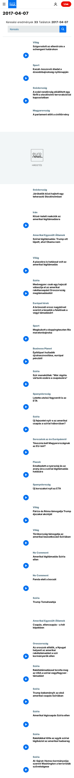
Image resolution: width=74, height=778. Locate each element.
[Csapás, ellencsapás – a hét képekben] (52, 630)
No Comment (41, 552)
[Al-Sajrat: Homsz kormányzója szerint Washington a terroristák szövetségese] (52, 767)
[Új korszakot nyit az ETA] (52, 494)
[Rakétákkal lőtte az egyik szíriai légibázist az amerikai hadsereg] (52, 744)
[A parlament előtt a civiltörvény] (52, 120)
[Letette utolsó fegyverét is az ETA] (52, 403)
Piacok (37, 461)
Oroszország (40, 643)
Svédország (40, 87)
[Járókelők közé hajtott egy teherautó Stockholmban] (52, 199)
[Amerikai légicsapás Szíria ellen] (52, 721)
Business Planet (42, 348)
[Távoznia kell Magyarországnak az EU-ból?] (52, 449)
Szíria (36, 280)
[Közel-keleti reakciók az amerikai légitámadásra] (52, 222)
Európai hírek (41, 303)
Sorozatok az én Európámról (49, 439)
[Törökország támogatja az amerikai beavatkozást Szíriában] (52, 540)
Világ (36, 42)
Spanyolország (42, 393)
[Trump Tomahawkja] (52, 608)
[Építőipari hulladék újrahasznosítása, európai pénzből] (52, 358)
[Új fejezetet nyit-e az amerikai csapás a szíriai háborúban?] (52, 426)
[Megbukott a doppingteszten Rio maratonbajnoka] (52, 335)
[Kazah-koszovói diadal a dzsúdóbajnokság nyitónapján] (52, 75)
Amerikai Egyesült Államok (49, 235)
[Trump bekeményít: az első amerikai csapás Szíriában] (52, 698)
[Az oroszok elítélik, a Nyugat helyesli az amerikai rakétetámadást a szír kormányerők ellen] (52, 653)
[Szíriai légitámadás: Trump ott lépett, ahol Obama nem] (52, 245)
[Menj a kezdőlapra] (12, 4)
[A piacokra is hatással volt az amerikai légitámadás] (52, 267)
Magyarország (41, 110)
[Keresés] (37, 29)
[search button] (62, 29)
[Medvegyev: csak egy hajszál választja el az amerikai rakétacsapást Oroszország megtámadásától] (52, 290)
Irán (35, 212)
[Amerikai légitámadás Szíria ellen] (52, 562)
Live (66, 4)
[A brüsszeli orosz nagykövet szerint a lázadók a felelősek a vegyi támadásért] (52, 313)
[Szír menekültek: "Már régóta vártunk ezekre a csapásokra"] (52, 381)
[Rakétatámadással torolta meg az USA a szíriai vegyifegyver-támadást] (52, 676)
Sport (36, 65)
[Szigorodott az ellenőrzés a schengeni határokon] (52, 52)
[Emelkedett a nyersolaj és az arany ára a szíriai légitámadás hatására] (52, 472)
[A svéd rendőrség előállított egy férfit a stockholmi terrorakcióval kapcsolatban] (52, 98)
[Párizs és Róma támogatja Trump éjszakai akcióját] (52, 517)
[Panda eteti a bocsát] (52, 585)
